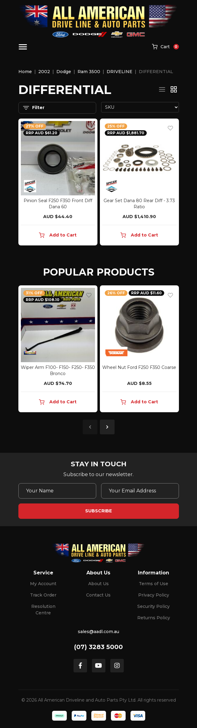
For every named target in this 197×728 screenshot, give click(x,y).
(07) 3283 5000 (98, 647)
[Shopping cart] (165, 47)
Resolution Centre (43, 610)
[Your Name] (57, 491)
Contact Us (98, 595)
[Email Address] (140, 491)
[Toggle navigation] (23, 47)
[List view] (162, 89)
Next (107, 427)
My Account (43, 583)
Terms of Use (153, 583)
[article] (58, 350)
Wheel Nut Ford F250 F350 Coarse (139, 367)
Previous (90, 427)
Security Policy (153, 606)
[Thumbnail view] (174, 89)
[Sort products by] (140, 107)
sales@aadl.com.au (98, 631)
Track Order (43, 595)
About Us (98, 583)
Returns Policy (153, 617)
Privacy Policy (153, 595)
